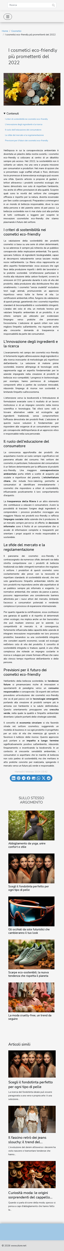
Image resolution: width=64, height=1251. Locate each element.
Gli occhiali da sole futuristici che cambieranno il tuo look (29, 931)
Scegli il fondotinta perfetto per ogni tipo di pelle (28, 888)
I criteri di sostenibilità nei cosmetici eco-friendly (26, 119)
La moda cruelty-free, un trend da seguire (29, 1017)
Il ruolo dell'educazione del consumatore (23, 130)
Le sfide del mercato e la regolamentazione (24, 135)
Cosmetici (16, 31)
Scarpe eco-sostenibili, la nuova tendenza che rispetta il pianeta (28, 974)
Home (5, 31)
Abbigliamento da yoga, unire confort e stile (27, 845)
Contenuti (13, 114)
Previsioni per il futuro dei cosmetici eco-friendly (26, 140)
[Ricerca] (31, 5)
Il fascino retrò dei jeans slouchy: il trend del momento (27, 1142)
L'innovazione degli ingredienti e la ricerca (23, 124)
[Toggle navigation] (8, 17)
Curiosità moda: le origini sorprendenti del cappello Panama (29, 1197)
